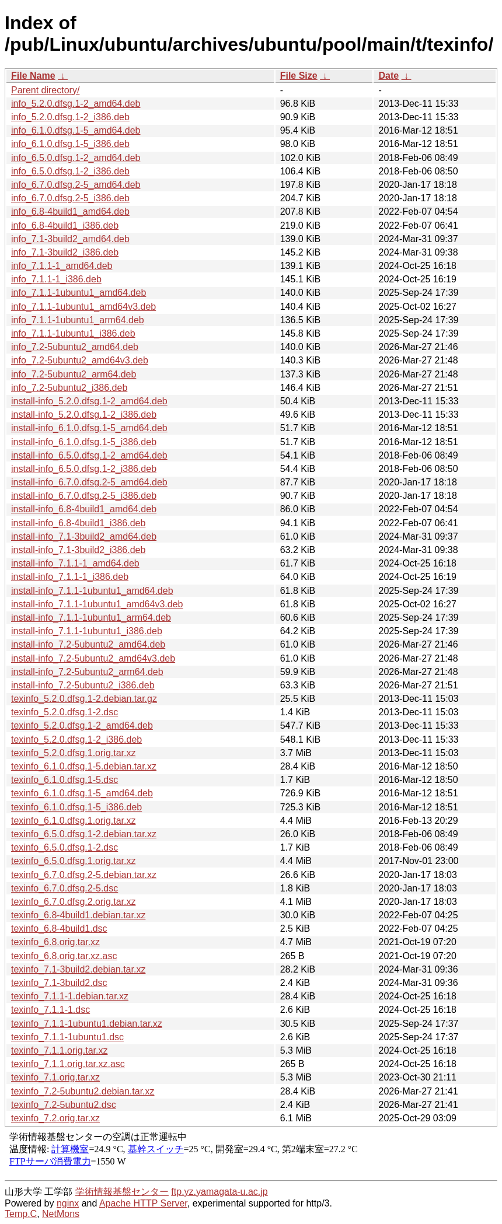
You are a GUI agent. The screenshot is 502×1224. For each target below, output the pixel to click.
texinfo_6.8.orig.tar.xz (55, 942)
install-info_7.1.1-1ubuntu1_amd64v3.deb (97, 604)
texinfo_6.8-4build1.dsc (59, 928)
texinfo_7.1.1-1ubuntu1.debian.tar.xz (86, 1024)
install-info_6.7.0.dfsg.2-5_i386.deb (83, 496)
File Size (299, 76)
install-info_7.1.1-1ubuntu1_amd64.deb (92, 591)
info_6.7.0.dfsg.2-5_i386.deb (70, 198)
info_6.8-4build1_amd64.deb (70, 211)
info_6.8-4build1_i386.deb (64, 225)
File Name (33, 76)
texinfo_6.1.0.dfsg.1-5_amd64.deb (82, 793)
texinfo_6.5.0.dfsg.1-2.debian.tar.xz (83, 834)
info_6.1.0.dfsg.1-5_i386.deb (70, 144)
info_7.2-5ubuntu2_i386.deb (69, 388)
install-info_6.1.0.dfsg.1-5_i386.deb (83, 442)
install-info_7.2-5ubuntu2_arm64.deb (87, 672)
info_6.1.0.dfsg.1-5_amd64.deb (76, 130)
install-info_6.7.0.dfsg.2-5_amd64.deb (89, 482)
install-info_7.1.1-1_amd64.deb (75, 563)
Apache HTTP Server (143, 1203)
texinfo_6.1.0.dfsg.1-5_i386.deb (76, 807)
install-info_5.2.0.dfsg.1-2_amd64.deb (89, 401)
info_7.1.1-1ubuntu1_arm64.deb (77, 320)
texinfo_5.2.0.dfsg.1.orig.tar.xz (73, 753)
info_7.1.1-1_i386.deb (56, 279)
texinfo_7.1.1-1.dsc (50, 1010)
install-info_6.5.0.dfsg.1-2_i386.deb (83, 469)
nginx (68, 1203)
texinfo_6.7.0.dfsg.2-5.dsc (64, 888)
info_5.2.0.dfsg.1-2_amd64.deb (76, 104)
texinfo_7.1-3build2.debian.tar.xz (78, 969)
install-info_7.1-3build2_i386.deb (78, 550)
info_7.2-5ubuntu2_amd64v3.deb (79, 360)
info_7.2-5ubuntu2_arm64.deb (73, 374)
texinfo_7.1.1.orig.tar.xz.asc (68, 1064)
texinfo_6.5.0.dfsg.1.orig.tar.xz (73, 861)
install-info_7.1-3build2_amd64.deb (83, 536)
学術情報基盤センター (122, 1192)
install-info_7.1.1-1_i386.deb (69, 577)
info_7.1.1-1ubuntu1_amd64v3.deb (83, 307)
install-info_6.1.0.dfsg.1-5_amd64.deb (89, 428)
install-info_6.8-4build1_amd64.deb (83, 509)
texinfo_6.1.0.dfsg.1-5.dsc (64, 780)
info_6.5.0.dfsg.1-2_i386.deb (70, 171)
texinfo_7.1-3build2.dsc (59, 983)
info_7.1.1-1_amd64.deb (61, 266)
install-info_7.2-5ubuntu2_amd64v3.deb (93, 658)
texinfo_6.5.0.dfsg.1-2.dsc (64, 847)
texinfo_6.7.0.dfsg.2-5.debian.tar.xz (83, 875)
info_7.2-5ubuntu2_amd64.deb (74, 347)
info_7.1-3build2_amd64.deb (70, 239)
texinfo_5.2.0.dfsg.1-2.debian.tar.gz (84, 699)
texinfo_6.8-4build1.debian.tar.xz (78, 915)
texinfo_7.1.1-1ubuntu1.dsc (67, 1037)
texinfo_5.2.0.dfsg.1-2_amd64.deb (82, 725)
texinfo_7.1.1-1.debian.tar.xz (69, 996)
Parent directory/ (45, 90)
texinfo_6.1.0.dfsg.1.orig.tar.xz (73, 821)
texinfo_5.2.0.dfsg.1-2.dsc (64, 712)
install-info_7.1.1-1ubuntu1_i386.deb (86, 631)
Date (388, 76)
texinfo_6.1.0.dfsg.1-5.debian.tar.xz (83, 766)
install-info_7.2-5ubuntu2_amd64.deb (88, 644)
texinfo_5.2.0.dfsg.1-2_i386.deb (76, 739)
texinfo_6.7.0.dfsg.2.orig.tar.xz (73, 902)
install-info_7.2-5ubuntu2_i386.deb (83, 685)
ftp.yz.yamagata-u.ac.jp (219, 1192)
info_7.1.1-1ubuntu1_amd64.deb (78, 293)
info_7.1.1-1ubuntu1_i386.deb (73, 333)
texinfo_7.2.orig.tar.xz (55, 1118)
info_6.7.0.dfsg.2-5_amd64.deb (76, 185)
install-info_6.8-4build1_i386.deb (78, 523)
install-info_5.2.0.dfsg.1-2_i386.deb (83, 414)
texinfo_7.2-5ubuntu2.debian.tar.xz (83, 1091)
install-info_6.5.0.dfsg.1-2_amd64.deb (89, 455)
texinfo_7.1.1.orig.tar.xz (59, 1050)
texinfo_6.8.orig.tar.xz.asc (64, 956)
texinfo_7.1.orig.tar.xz (55, 1077)
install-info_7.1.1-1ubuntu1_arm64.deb (91, 618)
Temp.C (21, 1214)
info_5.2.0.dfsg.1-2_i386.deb (70, 117)
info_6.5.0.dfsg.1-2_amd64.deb (76, 158)
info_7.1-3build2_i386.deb (64, 252)
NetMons (60, 1214)
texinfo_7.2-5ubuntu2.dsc (63, 1105)
